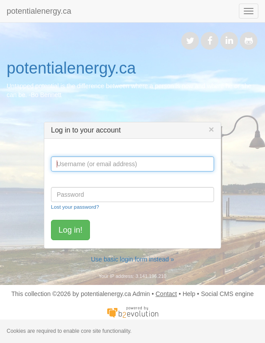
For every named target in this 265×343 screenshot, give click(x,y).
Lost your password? (75, 207)
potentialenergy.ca (39, 11)
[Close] (211, 129)
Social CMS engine (227, 293)
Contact (166, 293)
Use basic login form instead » (132, 259)
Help (189, 293)
